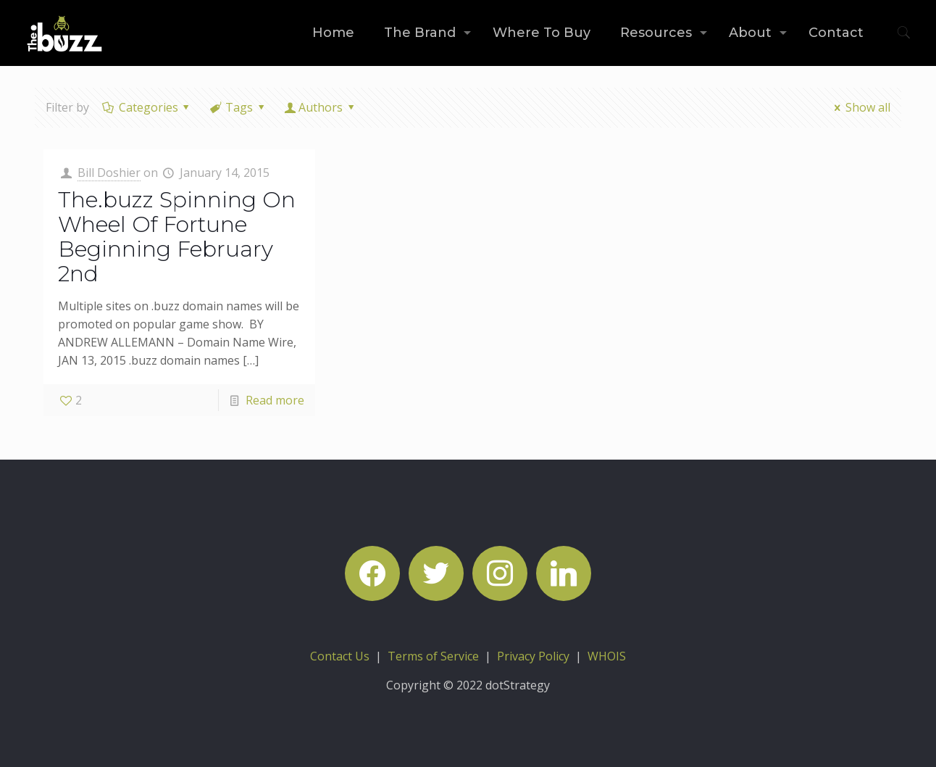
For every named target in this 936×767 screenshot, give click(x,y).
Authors (321, 107)
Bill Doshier (109, 173)
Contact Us (339, 656)
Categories (147, 107)
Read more (275, 400)
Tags (238, 107)
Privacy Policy (533, 656)
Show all (859, 107)
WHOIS (607, 656)
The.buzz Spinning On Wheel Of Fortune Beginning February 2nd (177, 236)
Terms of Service (433, 656)
